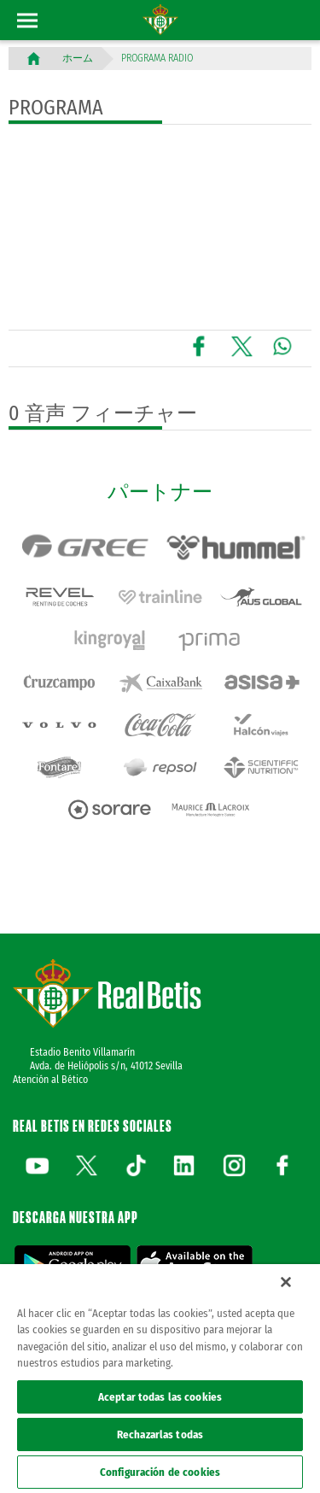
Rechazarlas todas (160, 1434)
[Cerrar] (286, 1282)
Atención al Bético (50, 1080)
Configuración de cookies (160, 1472)
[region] (160, 1378)
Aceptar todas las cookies (160, 1397)
